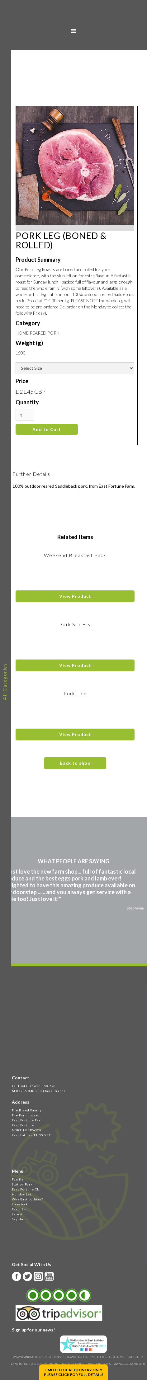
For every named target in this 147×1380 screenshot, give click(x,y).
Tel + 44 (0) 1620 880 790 (34, 1086)
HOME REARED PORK (37, 333)
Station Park (22, 1184)
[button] (73, 31)
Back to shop (75, 763)
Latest (17, 1214)
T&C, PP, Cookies (72, 1363)
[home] (74, 17)
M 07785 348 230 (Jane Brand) (38, 1091)
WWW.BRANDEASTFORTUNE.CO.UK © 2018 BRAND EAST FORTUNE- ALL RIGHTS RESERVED (69, 1357)
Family (17, 1179)
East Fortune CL (25, 1189)
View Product (75, 596)
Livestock (20, 1204)
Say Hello (20, 1219)
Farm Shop (21, 1209)
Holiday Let (21, 1194)
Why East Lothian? (27, 1199)
